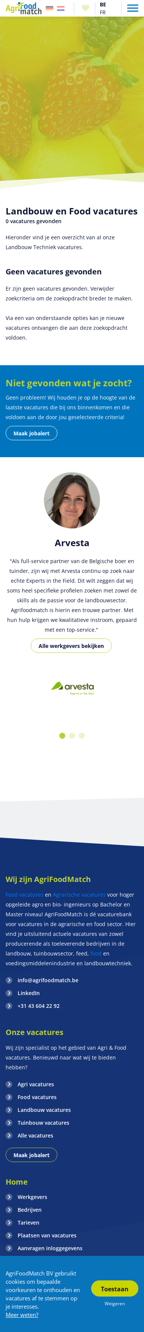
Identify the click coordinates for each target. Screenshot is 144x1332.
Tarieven (28, 1222)
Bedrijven (30, 1209)
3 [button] (82, 736)
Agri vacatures (36, 1084)
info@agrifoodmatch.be (48, 980)
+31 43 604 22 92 (39, 1005)
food (96, 953)
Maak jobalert (32, 433)
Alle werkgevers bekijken (71, 645)
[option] (72, 689)
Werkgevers (32, 1196)
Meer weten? (22, 1314)
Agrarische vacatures (79, 894)
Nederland (60, 8)
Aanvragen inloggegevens (50, 1248)
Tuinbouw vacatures (43, 1122)
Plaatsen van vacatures (47, 1235)
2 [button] (72, 736)
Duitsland (49, 8)
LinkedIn (29, 993)
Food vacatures (25, 894)
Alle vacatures (35, 1135)
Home (17, 1182)
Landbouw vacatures (44, 1109)
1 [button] (62, 736)
